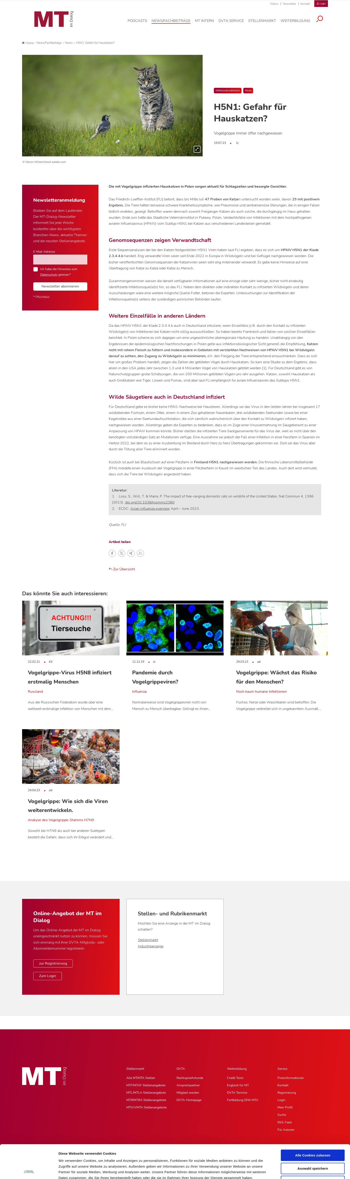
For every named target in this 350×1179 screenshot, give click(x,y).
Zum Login (47, 975)
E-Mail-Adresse (44, 251)
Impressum (92, 1156)
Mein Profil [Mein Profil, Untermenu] (285, 1107)
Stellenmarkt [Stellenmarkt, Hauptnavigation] (135, 1069)
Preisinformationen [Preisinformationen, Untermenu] (290, 1078)
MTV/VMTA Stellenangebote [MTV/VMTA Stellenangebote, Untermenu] (146, 1107)
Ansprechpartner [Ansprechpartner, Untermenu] (188, 1085)
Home (27, 43)
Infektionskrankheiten (228, 90)
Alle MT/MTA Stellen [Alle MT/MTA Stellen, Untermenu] (140, 1078)
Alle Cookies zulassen (312, 1122)
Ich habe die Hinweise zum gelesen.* (58, 272)
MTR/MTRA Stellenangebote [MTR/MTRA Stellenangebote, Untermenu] (146, 1100)
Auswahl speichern (313, 1135)
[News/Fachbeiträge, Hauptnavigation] (174, 23)
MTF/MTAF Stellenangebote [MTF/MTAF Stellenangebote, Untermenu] (145, 1085)
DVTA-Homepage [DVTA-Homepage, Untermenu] (189, 1100)
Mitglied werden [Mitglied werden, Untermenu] (188, 1093)
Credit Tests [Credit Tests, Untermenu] (235, 1078)
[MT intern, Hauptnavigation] (207, 23)
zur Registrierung (53, 963)
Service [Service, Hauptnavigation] (282, 1069)
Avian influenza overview (150, 508)
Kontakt (305, 3)
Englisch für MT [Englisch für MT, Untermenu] (238, 1085)
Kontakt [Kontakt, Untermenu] (282, 1085)
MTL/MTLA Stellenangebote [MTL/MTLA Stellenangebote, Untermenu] (146, 1093)
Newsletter (289, 3)
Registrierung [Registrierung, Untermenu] (286, 1093)
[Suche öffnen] (323, 21)
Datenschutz (69, 1156)
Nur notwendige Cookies (312, 1148)
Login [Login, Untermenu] (281, 1100)
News (248, 90)
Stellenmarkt (148, 940)
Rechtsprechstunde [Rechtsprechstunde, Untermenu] (190, 1078)
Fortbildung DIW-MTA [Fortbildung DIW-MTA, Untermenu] (242, 1100)
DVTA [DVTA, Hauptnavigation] (181, 1069)
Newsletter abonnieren (60, 286)
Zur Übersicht (122, 569)
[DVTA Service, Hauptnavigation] (234, 23)
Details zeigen (237, 1170)
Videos (274, 3)
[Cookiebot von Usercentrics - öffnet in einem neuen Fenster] (28, 1170)
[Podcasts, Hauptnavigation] (140, 23)
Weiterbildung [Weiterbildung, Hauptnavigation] (237, 1069)
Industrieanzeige (150, 946)
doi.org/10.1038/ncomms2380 (150, 502)
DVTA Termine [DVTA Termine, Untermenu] (237, 1093)
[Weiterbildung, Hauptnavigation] (299, 23)
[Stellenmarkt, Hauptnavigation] (265, 23)
